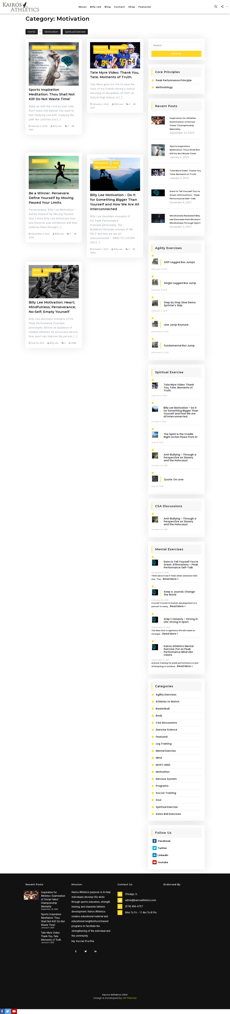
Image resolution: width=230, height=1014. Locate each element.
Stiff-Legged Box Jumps (179, 262)
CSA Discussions (166, 722)
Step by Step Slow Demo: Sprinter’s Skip (180, 304)
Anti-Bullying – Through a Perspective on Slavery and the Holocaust (180, 457)
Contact (119, 6)
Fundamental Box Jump (179, 345)
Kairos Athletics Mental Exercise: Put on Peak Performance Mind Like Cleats (179, 650)
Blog (108, 6)
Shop (131, 6)
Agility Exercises (166, 694)
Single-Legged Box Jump (180, 283)
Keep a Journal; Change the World (179, 593)
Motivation (51, 32)
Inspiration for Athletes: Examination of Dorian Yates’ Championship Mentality (53, 899)
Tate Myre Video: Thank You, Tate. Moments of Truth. (114, 87)
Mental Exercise (166, 751)
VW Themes (129, 998)
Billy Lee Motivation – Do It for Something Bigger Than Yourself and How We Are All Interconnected (114, 263)
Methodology (164, 87)
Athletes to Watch (167, 701)
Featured (144, 6)
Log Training (164, 743)
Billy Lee (95, 6)
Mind (37, 321)
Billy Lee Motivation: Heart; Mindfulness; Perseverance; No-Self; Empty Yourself (52, 358)
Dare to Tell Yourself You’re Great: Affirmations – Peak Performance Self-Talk (185, 195)
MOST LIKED (52, 321)
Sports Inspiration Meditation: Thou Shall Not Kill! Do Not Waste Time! (52, 110)
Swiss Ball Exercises (168, 814)
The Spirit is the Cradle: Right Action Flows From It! (181, 436)
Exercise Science (166, 729)
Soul (116, 224)
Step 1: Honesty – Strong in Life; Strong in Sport (181, 620)
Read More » (171, 579)
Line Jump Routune (176, 324)
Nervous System (166, 779)
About (82, 6)
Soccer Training (166, 793)
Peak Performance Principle (174, 80)
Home (31, 32)
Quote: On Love (174, 479)
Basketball (163, 708)
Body (159, 715)
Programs (162, 786)
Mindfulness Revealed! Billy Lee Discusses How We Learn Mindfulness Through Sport (185, 219)
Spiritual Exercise (75, 32)
